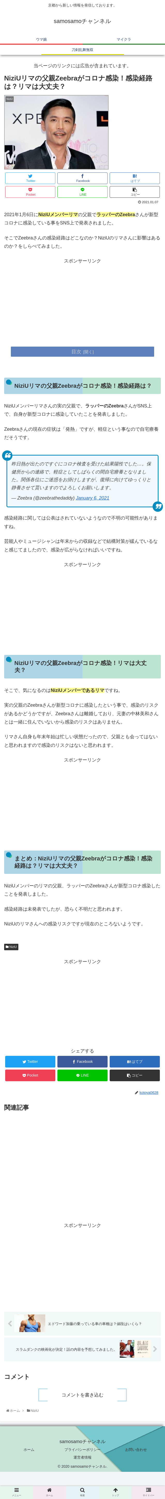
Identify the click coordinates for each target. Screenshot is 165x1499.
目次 (76, 351)
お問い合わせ (136, 1450)
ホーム (29, 1450)
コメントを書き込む (82, 1395)
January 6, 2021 (92, 498)
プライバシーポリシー (82, 1450)
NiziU (11, 947)
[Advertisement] (82, 301)
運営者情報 (82, 1458)
